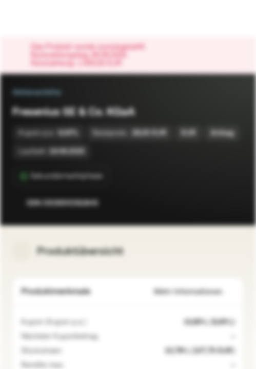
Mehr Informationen (194, 292)
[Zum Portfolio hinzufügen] (233, 203)
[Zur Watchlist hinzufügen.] (213, 203)
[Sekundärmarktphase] (61, 176)
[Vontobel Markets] (40, 18)
